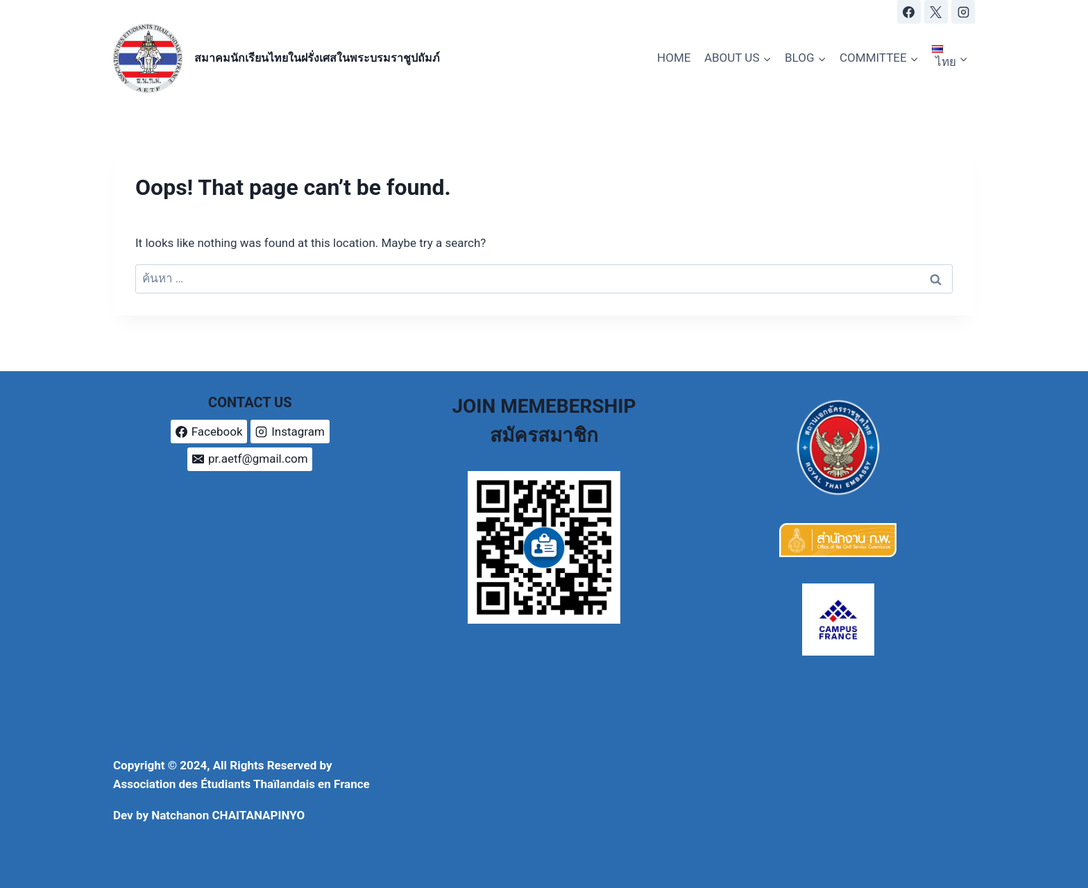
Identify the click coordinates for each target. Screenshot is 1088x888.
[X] (936, 12)
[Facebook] (909, 12)
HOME (673, 58)
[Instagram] (963, 12)
